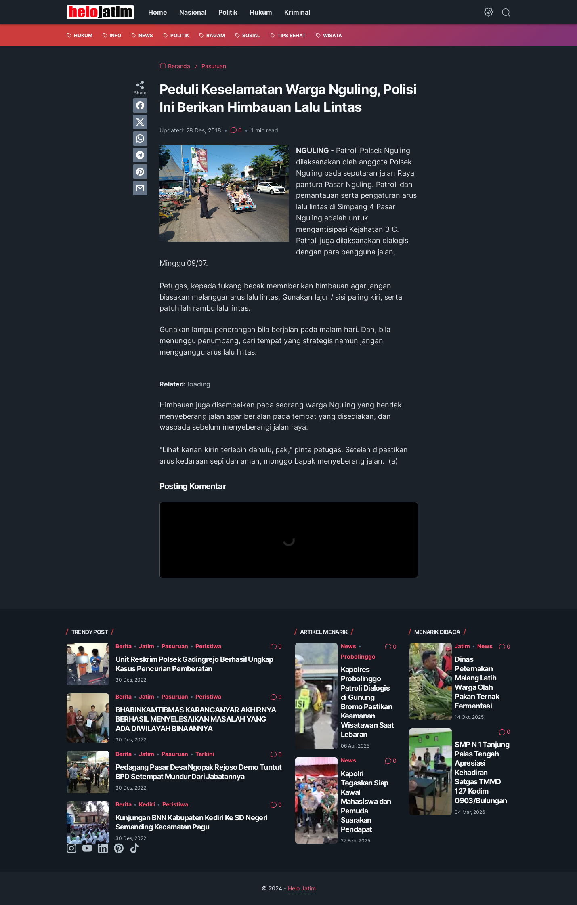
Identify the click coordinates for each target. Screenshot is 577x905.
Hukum (261, 12)
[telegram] (140, 155)
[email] (140, 188)
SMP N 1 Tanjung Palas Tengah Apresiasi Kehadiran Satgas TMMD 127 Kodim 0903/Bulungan (482, 772)
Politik (227, 12)
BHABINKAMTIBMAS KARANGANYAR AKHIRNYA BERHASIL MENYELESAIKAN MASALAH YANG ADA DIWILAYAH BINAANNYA (195, 719)
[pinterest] (140, 171)
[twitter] (140, 122)
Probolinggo (358, 656)
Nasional (192, 12)
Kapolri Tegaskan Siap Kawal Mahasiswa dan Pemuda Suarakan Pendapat (366, 801)
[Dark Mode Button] (488, 12)
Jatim (146, 646)
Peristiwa (208, 646)
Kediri (147, 804)
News (348, 646)
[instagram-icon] (71, 849)
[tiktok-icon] (134, 849)
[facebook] (140, 105)
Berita (123, 646)
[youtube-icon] (87, 849)
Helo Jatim (302, 888)
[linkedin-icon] (103, 849)
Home (157, 12)
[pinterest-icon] (119, 849)
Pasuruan (175, 646)
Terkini (204, 753)
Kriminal (297, 12)
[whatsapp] (140, 138)
